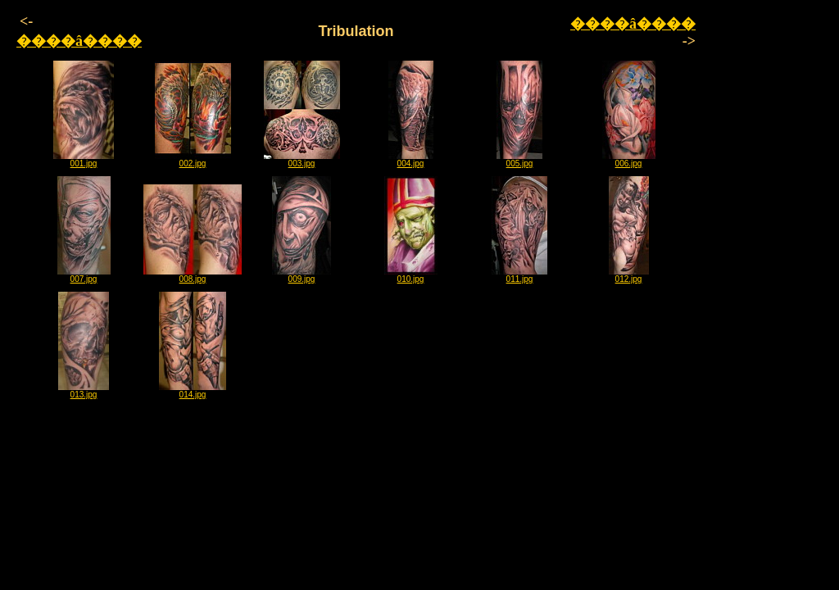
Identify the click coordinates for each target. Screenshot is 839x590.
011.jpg (519, 275)
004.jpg (410, 160)
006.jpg (628, 160)
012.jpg (629, 275)
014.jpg (192, 391)
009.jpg (301, 275)
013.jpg (83, 391)
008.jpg (192, 275)
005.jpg (519, 160)
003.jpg (302, 160)
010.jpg (411, 275)
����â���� (79, 41)
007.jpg (84, 275)
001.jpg (83, 160)
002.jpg (193, 160)
